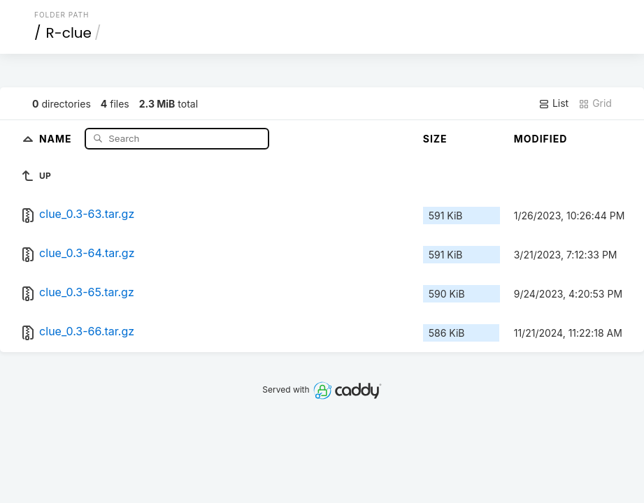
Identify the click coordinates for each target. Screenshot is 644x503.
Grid (595, 103)
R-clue (69, 33)
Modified (541, 139)
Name (57, 138)
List (553, 103)
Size (435, 139)
